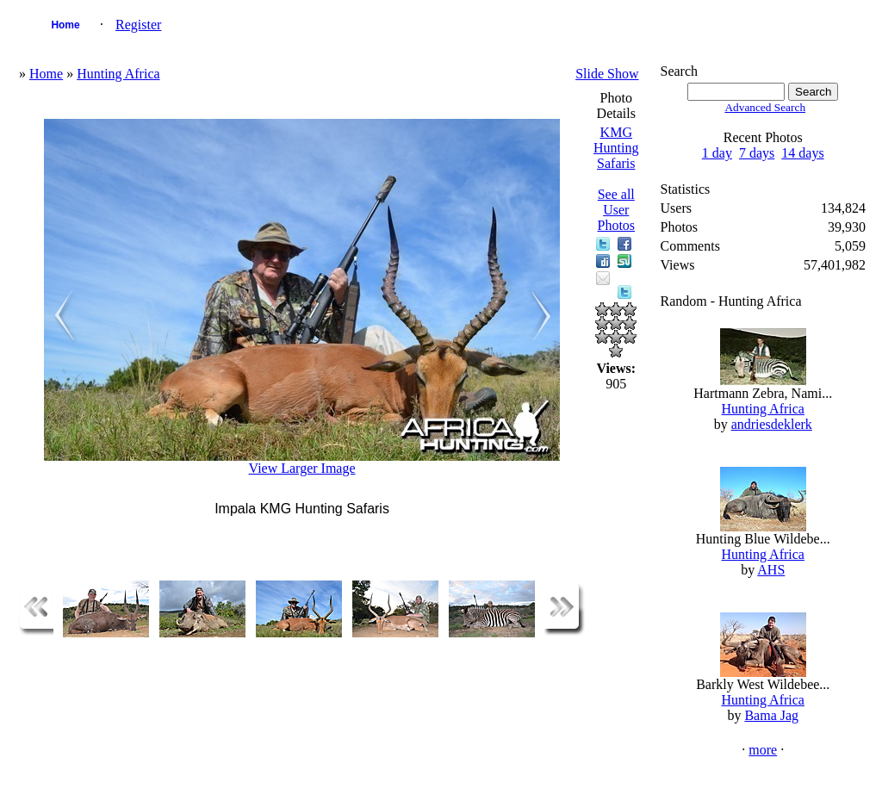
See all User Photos (616, 210)
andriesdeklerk (771, 424)
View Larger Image (302, 468)
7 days (756, 153)
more (762, 749)
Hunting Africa (118, 73)
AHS (771, 569)
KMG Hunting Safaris (615, 148)
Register (138, 24)
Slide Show (606, 73)
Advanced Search (764, 107)
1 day (717, 153)
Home (65, 25)
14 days (802, 153)
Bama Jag (771, 715)
